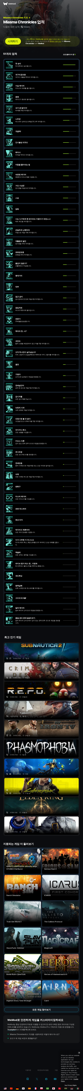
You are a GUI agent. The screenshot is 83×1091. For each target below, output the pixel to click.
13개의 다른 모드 (55, 41)
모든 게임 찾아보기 (41, 1009)
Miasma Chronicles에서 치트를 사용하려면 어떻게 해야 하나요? (34, 1034)
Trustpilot (11, 1030)
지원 (56, 1070)
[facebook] (46, 1079)
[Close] (79, 1052)
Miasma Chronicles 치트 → (16, 17)
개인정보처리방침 (43, 1070)
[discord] (28, 1079)
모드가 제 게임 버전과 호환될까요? (23, 1038)
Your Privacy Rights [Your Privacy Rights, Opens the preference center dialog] (71, 1085)
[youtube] (55, 1079)
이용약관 (28, 1070)
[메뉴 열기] (79, 3)
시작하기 (13, 41)
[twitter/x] (37, 1079)
